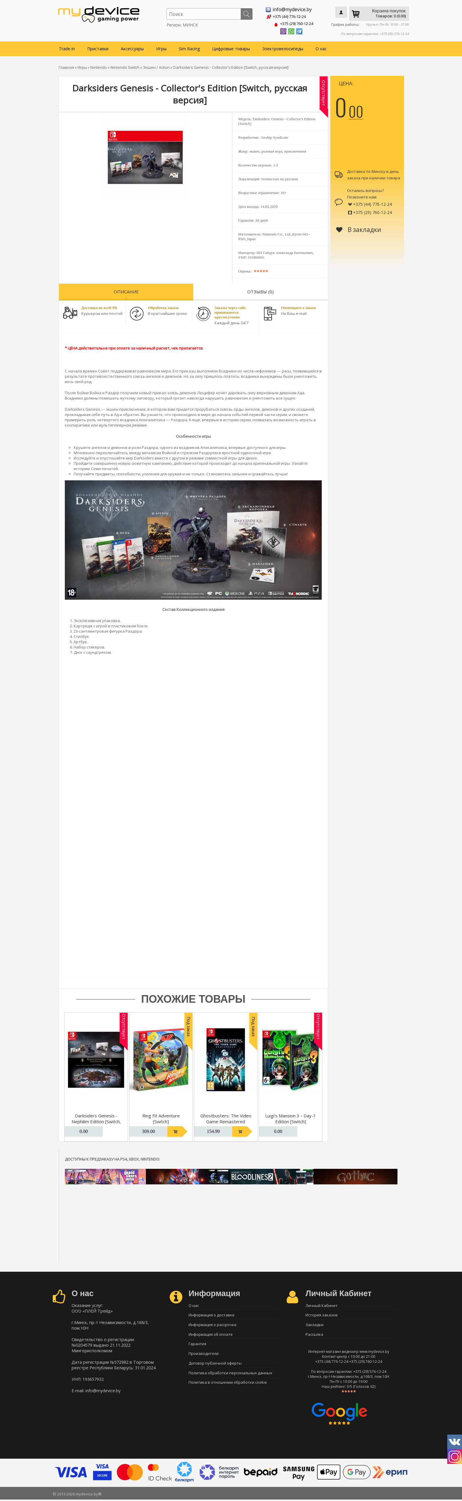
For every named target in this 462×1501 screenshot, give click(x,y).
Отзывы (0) (260, 290)
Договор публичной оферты (215, 1366)
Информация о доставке (212, 1314)
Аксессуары (132, 47)
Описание (126, 290)
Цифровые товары (231, 47)
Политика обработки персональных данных (230, 1376)
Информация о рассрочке (213, 1325)
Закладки (315, 1325)
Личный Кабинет (322, 1304)
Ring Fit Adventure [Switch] (161, 1117)
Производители (204, 1355)
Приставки (97, 47)
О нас (321, 47)
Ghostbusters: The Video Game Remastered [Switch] (225, 1120)
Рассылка (314, 1335)
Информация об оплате (211, 1335)
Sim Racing (189, 47)
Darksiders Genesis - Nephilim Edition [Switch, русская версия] (96, 1120)
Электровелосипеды (282, 47)
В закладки (358, 228)
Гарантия (197, 1345)
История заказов (322, 1314)
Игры (161, 47)
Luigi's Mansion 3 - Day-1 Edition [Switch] (290, 1117)
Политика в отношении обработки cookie (228, 1386)
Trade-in (67, 47)
